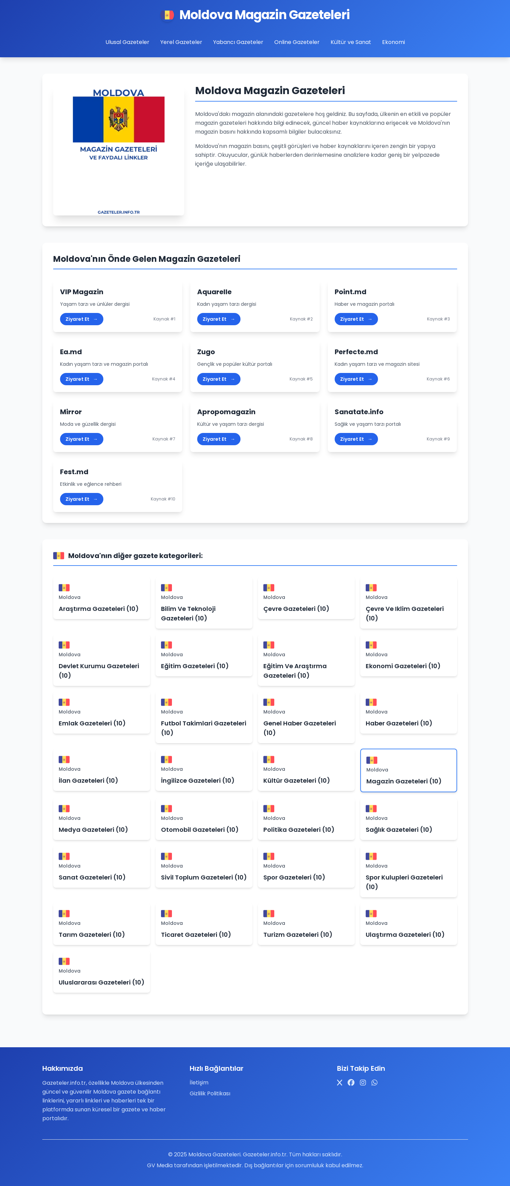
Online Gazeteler (297, 42)
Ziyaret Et (81, 319)
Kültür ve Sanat (351, 42)
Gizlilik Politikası (210, 1093)
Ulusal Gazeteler (127, 42)
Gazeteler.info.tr (265, 1154)
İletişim (199, 1082)
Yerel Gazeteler (181, 42)
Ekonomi (393, 42)
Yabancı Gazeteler (238, 42)
